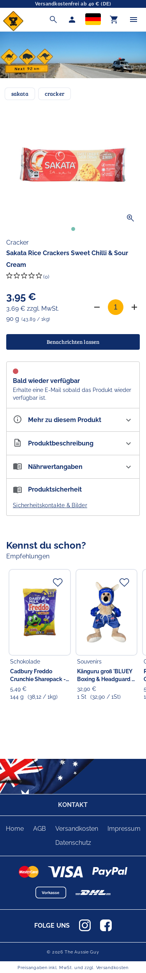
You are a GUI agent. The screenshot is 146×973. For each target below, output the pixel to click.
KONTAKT (73, 804)
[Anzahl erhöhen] (134, 307)
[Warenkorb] (114, 19)
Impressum (124, 828)
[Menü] (133, 19)
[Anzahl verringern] (97, 307)
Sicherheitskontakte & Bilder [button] (50, 505)
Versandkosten (76, 828)
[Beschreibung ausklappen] (73, 443)
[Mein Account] (72, 19)
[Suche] (53, 19)
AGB (39, 828)
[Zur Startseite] (13, 29)
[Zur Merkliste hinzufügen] (57, 582)
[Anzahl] (115, 307)
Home (15, 828)
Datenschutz (73, 842)
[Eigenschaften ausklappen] (73, 419)
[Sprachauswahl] (93, 20)
